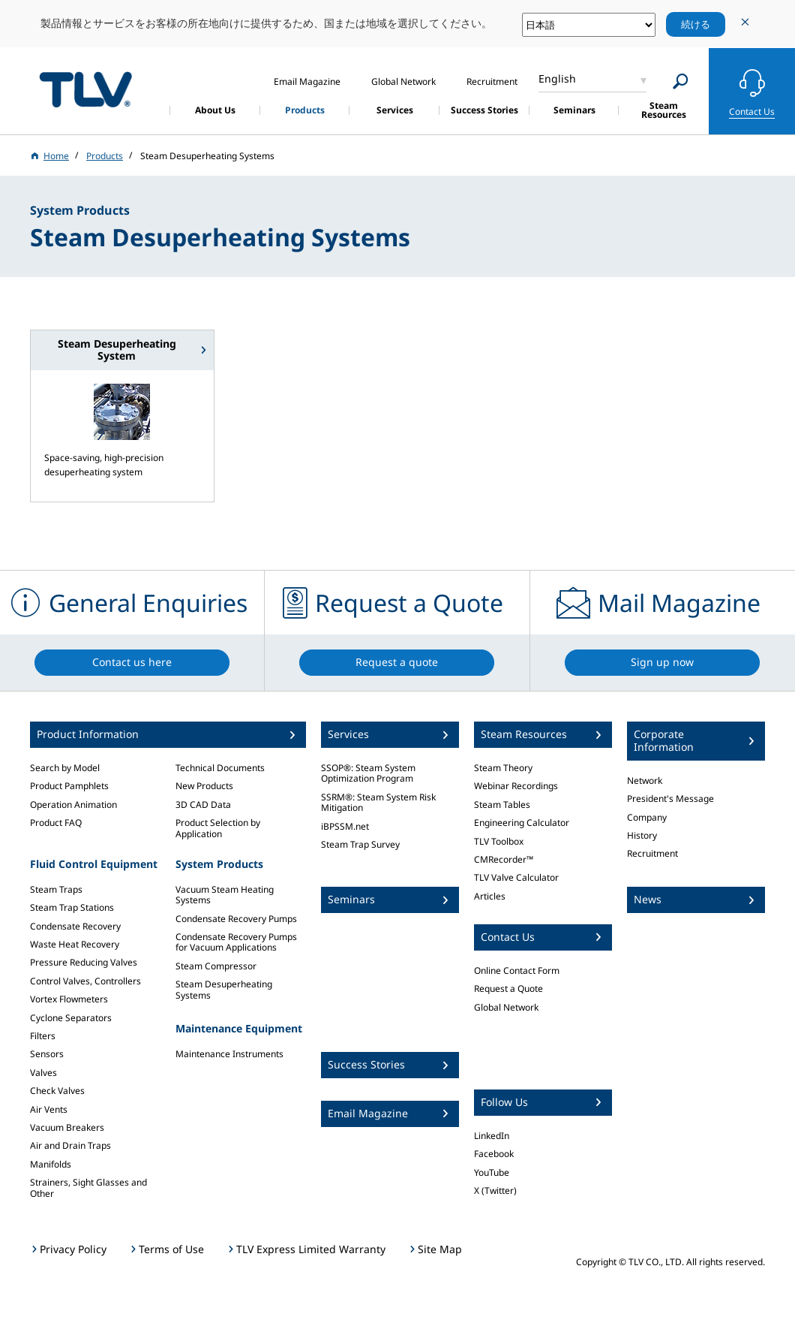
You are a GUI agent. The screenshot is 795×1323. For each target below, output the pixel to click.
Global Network (506, 1007)
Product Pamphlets (69, 785)
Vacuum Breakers (67, 1127)
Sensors (47, 1053)
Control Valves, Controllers (85, 981)
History (642, 835)
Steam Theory (503, 767)
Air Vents (49, 1109)
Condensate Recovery (75, 926)
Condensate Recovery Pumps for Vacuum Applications (236, 942)
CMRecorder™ (503, 859)
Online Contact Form (517, 970)
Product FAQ (56, 822)
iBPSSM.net (345, 826)
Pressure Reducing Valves (83, 962)
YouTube (491, 1172)
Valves (43, 1072)
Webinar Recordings (516, 785)
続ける (695, 24)
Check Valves (57, 1090)
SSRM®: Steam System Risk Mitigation (378, 802)
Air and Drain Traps (70, 1145)
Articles (490, 896)
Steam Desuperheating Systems (224, 989)
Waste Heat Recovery (74, 944)
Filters (43, 1035)
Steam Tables (502, 804)
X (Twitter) (495, 1190)
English (557, 78)
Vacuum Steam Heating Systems (225, 894)
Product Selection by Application (218, 827)
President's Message (670, 798)
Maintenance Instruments (230, 1053)
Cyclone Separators (71, 1017)
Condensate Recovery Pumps (236, 918)
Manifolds (50, 1164)
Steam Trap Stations (72, 907)
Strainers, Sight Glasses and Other (88, 1187)
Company (647, 817)
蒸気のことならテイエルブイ (85, 89)
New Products (204, 785)
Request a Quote (508, 988)
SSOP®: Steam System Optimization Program (368, 773)
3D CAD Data (203, 804)
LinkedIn (491, 1135)
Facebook (494, 1153)
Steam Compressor (216, 966)
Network (644, 780)
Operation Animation (73, 804)
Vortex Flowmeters (69, 999)
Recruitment (652, 853)
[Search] (681, 81)
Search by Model (65, 767)
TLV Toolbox (499, 841)
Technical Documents (220, 767)
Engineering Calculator (521, 822)
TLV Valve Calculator (516, 877)
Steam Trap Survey (360, 844)
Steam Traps (56, 889)
